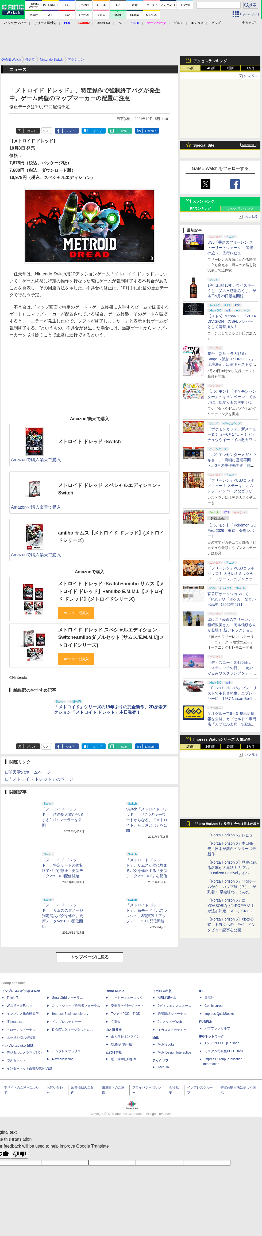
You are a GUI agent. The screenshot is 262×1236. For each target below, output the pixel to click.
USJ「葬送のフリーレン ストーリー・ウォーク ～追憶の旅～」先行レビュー (230, 247)
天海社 (209, 998)
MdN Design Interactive (174, 1052)
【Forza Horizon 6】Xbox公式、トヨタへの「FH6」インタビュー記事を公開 (231, 924)
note (124, 130)
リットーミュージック (127, 998)
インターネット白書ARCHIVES (29, 1068)
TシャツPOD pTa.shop (222, 1043)
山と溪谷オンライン (125, 1036)
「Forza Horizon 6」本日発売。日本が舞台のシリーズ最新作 (231, 848)
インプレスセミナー (66, 1022)
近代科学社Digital (123, 1059)
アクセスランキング (210, 61)
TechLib (163, 1067)
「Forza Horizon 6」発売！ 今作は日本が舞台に (226, 825)
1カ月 (250, 68)
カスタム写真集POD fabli (224, 1051)
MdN (155, 1038)
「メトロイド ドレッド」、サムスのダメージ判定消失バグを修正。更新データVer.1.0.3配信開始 (62, 916)
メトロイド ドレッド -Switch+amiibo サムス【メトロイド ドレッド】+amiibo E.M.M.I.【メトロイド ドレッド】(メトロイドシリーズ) (111, 591)
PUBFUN (206, 1022)
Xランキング (203, 201)
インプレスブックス (66, 1051)
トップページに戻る (89, 957)
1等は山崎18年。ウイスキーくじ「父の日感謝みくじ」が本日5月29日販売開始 (231, 290)
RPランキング (200, 208)
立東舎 (116, 1022)
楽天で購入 (50, 459)
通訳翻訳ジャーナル (172, 1014)
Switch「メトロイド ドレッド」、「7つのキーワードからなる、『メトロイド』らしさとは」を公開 (147, 820)
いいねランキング (240, 208)
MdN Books (166, 1044)
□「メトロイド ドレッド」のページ (39, 779)
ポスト (31, 130)
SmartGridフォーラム (67, 998)
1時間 (190, 68)
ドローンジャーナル (21, 1030)
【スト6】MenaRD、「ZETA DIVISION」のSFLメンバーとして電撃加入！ (231, 321)
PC (120, 23)
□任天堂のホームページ (28, 772)
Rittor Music (115, 991)
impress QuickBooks (219, 1014)
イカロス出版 (162, 991)
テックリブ (160, 1060)
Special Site (203, 145)
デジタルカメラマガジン (24, 1052)
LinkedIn (150, 130)
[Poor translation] (19, 1154)
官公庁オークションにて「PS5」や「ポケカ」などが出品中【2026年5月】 (231, 599)
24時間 (210, 68)
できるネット (16, 1060)
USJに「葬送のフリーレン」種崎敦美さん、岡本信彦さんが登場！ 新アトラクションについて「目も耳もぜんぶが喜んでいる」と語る (231, 630)
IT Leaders (14, 1022)
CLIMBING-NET (122, 1044)
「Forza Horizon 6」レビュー (232, 835)
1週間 (230, 68)
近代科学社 (114, 1052)
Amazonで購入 (25, 459)
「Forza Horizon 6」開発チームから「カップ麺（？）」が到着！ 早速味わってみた (232, 886)
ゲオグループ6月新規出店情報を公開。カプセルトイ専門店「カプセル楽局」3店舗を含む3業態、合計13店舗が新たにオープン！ (231, 724)
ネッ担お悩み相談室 (21, 1038)
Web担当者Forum (19, 1006)
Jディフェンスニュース (174, 1006)
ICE (202, 991)
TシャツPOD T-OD (125, 1014)
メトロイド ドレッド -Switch (89, 441)
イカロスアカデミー (172, 1030)
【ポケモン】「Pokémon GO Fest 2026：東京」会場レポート (231, 530)
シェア (70, 130)
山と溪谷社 (114, 1030)
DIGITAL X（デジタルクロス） (74, 1030)
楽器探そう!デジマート (127, 1006)
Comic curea (213, 1006)
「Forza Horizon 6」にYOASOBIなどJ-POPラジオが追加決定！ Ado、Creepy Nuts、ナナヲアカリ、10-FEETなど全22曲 (230, 911)
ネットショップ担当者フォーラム (76, 1006)
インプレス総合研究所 (23, 1014)
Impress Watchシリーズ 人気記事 (222, 739)
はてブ (97, 130)
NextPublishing (63, 1059)
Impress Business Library (70, 1014)
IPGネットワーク (211, 1036)
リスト (47, 130)
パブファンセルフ (217, 1028)
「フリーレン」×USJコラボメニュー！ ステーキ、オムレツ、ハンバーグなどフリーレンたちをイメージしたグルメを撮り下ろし (231, 491)
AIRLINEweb (167, 998)
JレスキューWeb (170, 1022)
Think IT (12, 998)
